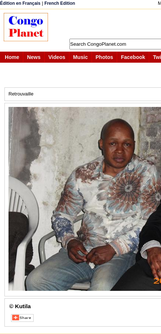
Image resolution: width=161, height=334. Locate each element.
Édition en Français (20, 3)
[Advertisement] (108, 24)
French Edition (59, 3)
